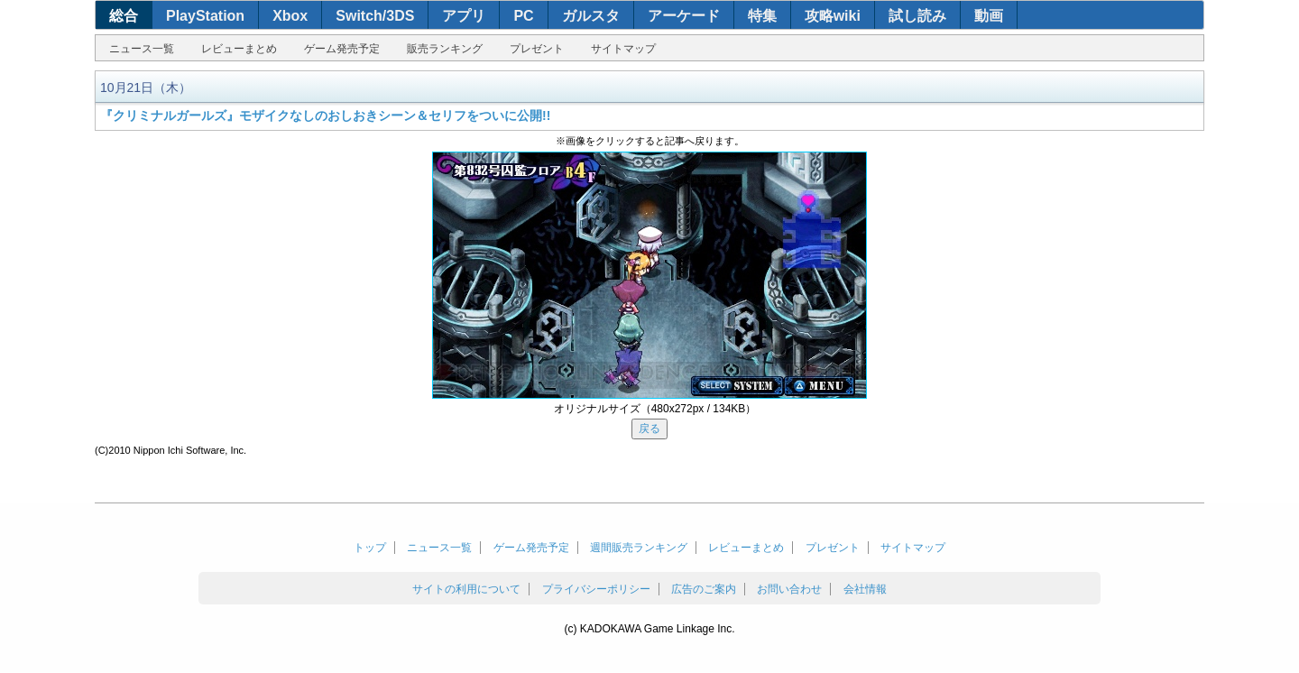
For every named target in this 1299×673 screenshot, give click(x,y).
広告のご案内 (703, 589)
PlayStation (205, 15)
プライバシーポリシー (596, 589)
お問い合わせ (789, 589)
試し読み (917, 15)
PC (523, 15)
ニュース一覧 (141, 48)
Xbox (290, 15)
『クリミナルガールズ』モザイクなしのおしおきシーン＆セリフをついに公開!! (325, 115)
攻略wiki (833, 15)
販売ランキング (445, 48)
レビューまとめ (239, 48)
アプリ (463, 15)
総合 (123, 15)
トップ (370, 547)
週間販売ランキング (638, 547)
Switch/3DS (375, 15)
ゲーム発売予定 (342, 48)
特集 (762, 15)
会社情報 (865, 589)
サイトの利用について (466, 589)
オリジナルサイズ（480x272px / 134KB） (655, 408)
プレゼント (537, 48)
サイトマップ (623, 48)
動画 (988, 15)
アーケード (684, 15)
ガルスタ (591, 15)
